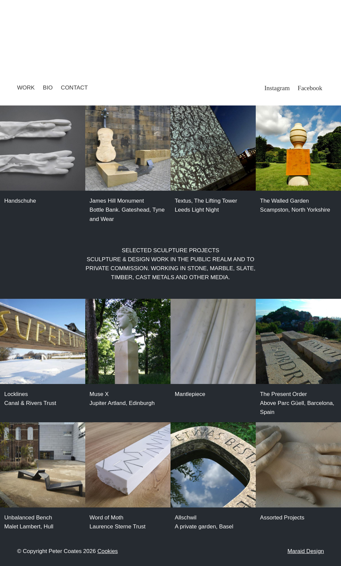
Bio (48, 88)
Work (26, 88)
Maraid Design (305, 551)
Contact (74, 88)
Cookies (107, 551)
